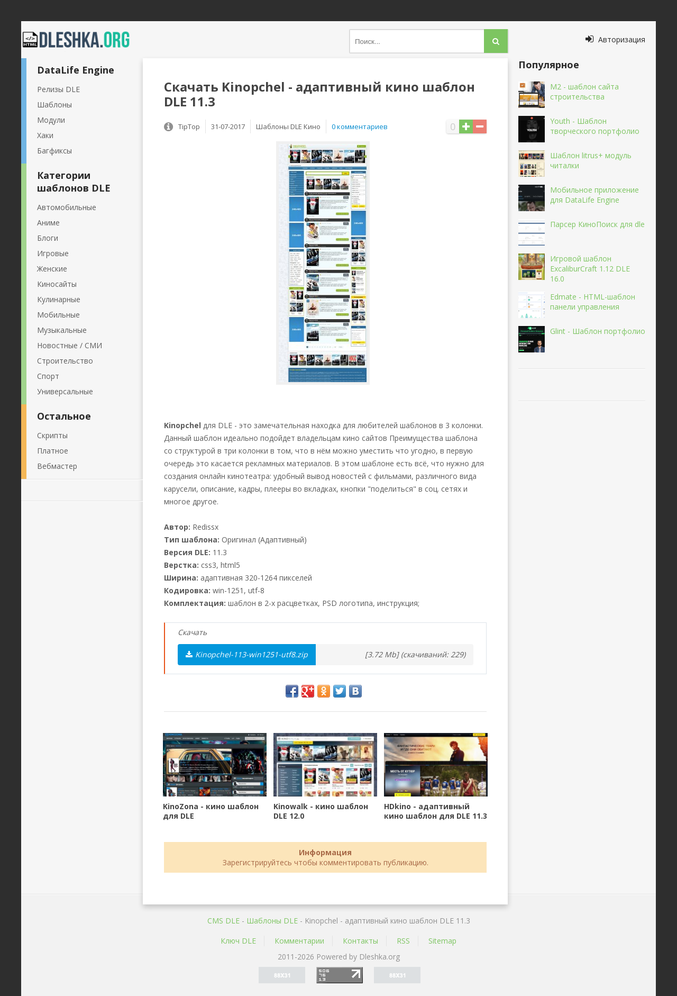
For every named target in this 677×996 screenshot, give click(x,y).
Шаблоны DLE (272, 921)
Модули (51, 120)
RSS (403, 941)
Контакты (360, 941)
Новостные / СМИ (69, 345)
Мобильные (58, 315)
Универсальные (65, 391)
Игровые (53, 253)
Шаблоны (54, 104)
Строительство (65, 361)
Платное (52, 451)
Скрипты (52, 435)
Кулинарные (58, 299)
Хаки (45, 135)
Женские (52, 269)
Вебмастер (57, 466)
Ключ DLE (238, 941)
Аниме (48, 223)
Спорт (48, 376)
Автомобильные (66, 207)
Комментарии (299, 941)
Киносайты (57, 284)
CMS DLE (223, 921)
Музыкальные (62, 330)
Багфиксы (54, 151)
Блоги (47, 238)
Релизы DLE (58, 89)
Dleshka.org (82, 39)
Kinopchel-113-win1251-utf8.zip (247, 654)
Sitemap (442, 941)
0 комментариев (360, 126)
